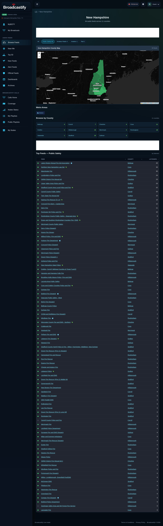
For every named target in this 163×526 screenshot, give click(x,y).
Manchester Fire (46, 171)
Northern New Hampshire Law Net (53, 167)
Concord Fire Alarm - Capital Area (52, 204)
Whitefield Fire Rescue (49, 465)
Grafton (130, 183)
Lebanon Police (46, 371)
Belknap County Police (49, 306)
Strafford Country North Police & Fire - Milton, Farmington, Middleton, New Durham (69, 347)
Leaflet (144, 103)
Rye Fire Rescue (47, 359)
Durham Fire (45, 310)
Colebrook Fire (46, 326)
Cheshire (131, 179)
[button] (39, 53)
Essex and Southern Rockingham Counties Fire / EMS (59, 220)
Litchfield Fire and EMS (49, 375)
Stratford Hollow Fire (48, 449)
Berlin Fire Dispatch (48, 302)
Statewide (131, 265)
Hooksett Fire (45, 330)
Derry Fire (44, 208)
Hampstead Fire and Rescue (51, 355)
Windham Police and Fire (49, 469)
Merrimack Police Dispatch (50, 253)
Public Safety (48, 41)
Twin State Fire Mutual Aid (50, 196)
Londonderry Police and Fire (50, 175)
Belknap (130, 163)
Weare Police (45, 457)
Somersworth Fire (47, 383)
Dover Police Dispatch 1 (49, 257)
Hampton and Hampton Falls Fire (52, 273)
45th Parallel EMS (47, 400)
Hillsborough (132, 171)
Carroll (130, 191)
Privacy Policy (140, 522)
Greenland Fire (46, 494)
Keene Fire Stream (47, 232)
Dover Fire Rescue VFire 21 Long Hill (54, 412)
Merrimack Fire (46, 424)
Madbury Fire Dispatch (49, 396)
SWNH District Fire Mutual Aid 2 (52, 461)
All (38, 41)
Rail (83, 41)
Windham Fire (46, 318)
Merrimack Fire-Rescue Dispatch (52, 441)
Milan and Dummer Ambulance (51, 436)
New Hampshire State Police (51, 265)
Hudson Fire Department (49, 240)
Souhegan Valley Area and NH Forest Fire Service (58, 506)
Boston (40, 113)
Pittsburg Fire (45, 485)
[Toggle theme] (143, 4)
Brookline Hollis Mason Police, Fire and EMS (56, 277)
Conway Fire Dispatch (48, 498)
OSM (150, 103)
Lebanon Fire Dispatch (49, 339)
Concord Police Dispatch (49, 245)
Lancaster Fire (46, 510)
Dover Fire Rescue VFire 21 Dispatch (54, 351)
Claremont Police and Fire (50, 249)
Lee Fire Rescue (46, 408)
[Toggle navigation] (37, 4)
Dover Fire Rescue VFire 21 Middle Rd (54, 379)
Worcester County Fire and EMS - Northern (56, 322)
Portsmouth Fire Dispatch (50, 473)
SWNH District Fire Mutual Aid (51, 179)
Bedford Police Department (50, 502)
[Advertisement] (97, 32)
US (36, 12)
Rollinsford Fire (46, 404)
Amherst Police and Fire (49, 261)
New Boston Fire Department (51, 387)
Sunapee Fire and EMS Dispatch (52, 432)
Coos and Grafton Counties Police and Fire (55, 285)
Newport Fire (45, 343)
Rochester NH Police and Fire (51, 212)
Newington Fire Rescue (49, 489)
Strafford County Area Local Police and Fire (56, 187)
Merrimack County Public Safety (52, 224)
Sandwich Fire (46, 392)
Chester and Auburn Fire (49, 367)
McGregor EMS (46, 481)
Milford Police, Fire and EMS (51, 236)
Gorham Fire (45, 289)
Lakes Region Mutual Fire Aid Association (55, 163)
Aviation (74, 41)
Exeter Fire (45, 445)
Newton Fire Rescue (48, 453)
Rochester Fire (46, 416)
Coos (129, 167)
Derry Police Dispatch (48, 228)
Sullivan (130, 249)
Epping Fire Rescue (48, 363)
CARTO (156, 103)
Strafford (131, 187)
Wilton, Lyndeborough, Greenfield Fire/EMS (56, 477)
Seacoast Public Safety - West (51, 298)
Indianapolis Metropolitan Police (12, 18)
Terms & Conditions (127, 522)
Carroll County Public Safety (50, 191)
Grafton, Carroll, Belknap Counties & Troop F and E (58, 269)
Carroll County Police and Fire (51, 420)
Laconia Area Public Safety (50, 281)
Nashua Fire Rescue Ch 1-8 (50, 200)
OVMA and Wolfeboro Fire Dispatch (53, 314)
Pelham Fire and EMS (48, 334)
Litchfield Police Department (50, 428)
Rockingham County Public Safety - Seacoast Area (58, 216)
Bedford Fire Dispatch (48, 294)
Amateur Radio (62, 41)
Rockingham (132, 175)
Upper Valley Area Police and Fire (52, 183)
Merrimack (131, 204)
